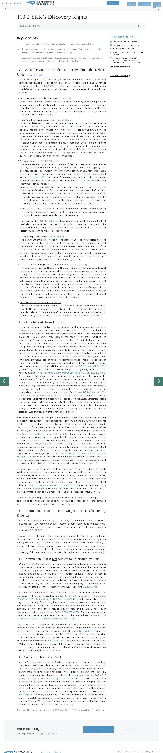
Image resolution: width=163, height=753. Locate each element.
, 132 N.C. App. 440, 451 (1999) (67, 442)
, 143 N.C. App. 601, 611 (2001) (86, 365)
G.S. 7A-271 (79, 459)
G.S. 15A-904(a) (90, 586)
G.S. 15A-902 (75, 664)
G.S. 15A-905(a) (63, 97)
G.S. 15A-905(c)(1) (49, 160)
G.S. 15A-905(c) (47, 220)
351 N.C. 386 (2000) (62, 452)
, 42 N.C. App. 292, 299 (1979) (71, 372)
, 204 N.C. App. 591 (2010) (54, 598)
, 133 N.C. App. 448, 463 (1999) (45, 433)
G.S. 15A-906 (36, 529)
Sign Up (130, 728)
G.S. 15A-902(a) (47, 85)
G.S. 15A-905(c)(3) (78, 263)
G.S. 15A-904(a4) (53, 649)
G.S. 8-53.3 (60, 381)
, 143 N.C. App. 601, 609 (90, 391)
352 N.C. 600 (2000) (82, 314)
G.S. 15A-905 (36, 73)
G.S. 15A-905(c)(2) (57, 235)
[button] (11, 3)
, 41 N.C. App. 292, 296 (48, 394)
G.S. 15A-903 (99, 78)
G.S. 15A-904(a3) (87, 630)
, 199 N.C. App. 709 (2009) (52, 677)
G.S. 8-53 (82, 478)
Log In (98, 728)
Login (159, 3)
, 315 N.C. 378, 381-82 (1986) (64, 355)
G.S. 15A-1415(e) (98, 551)
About (138, 3)
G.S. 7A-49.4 (84, 179)
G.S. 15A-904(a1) (68, 595)
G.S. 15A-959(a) (65, 223)
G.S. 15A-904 (32, 563)
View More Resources (121, 66)
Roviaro (73, 601)
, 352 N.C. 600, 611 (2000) (51, 484)
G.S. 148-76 (55, 301)
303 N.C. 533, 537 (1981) (58, 611)
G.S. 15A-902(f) (66, 703)
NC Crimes (122, 3)
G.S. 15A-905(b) (64, 119)
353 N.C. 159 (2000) (36, 442)
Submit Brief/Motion (120, 75)
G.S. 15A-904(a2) (56, 640)
